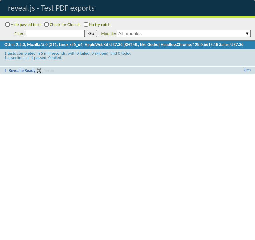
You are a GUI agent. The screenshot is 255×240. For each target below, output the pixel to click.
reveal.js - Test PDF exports (51, 8)
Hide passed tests (23, 24)
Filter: (49, 33)
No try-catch (97, 24)
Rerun (49, 70)
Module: (176, 33)
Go (91, 33)
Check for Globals (62, 24)
